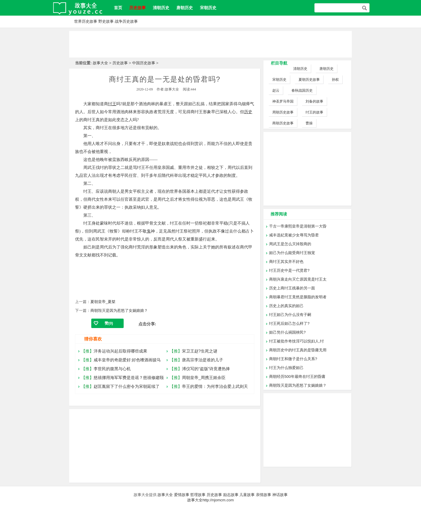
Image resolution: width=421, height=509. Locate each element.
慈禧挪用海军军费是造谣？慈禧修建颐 (129, 377)
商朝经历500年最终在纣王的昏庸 (297, 376)
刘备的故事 (314, 101)
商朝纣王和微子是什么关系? (293, 359)
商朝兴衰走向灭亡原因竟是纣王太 (297, 279)
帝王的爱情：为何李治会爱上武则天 (215, 386)
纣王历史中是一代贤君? (289, 270)
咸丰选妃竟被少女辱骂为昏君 (294, 235)
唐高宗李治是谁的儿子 (202, 360)
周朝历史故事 (283, 112)
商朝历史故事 (283, 123)
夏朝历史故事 (309, 80)
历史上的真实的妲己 (286, 306)
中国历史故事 (143, 63)
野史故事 (106, 21)
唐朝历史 (184, 7)
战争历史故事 (126, 21)
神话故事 (280, 494)
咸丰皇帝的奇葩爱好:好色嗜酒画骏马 (127, 360)
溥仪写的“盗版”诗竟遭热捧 (206, 368)
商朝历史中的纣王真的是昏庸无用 (297, 350)
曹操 (309, 123)
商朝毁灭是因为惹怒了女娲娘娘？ (119, 310)
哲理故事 (197, 494)
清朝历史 (161, 7)
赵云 (275, 90)
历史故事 (120, 63)
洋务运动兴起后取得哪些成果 (120, 351)
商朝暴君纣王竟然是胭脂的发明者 (297, 297)
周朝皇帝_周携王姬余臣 (204, 377)
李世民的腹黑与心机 (112, 368)
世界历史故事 (85, 21)
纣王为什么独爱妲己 (286, 367)
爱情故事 (181, 494)
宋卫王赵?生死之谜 (199, 351)
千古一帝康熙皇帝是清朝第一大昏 (297, 226)
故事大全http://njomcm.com (210, 500)
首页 (118, 7)
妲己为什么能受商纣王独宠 (292, 253)
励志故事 (230, 494)
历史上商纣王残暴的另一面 (292, 288)
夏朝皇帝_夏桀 (102, 301)
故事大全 (100, 63)
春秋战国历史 (302, 90)
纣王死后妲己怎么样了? (289, 323)
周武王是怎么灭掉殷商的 (290, 244)
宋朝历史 (208, 7)
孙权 (335, 80)
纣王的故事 (314, 112)
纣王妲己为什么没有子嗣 (290, 314)
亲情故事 (263, 494)
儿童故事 (247, 494)
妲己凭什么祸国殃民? (287, 332)
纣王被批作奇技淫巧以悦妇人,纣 (296, 341)
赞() (109, 323)
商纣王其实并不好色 (286, 261)
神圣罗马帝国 (283, 101)
